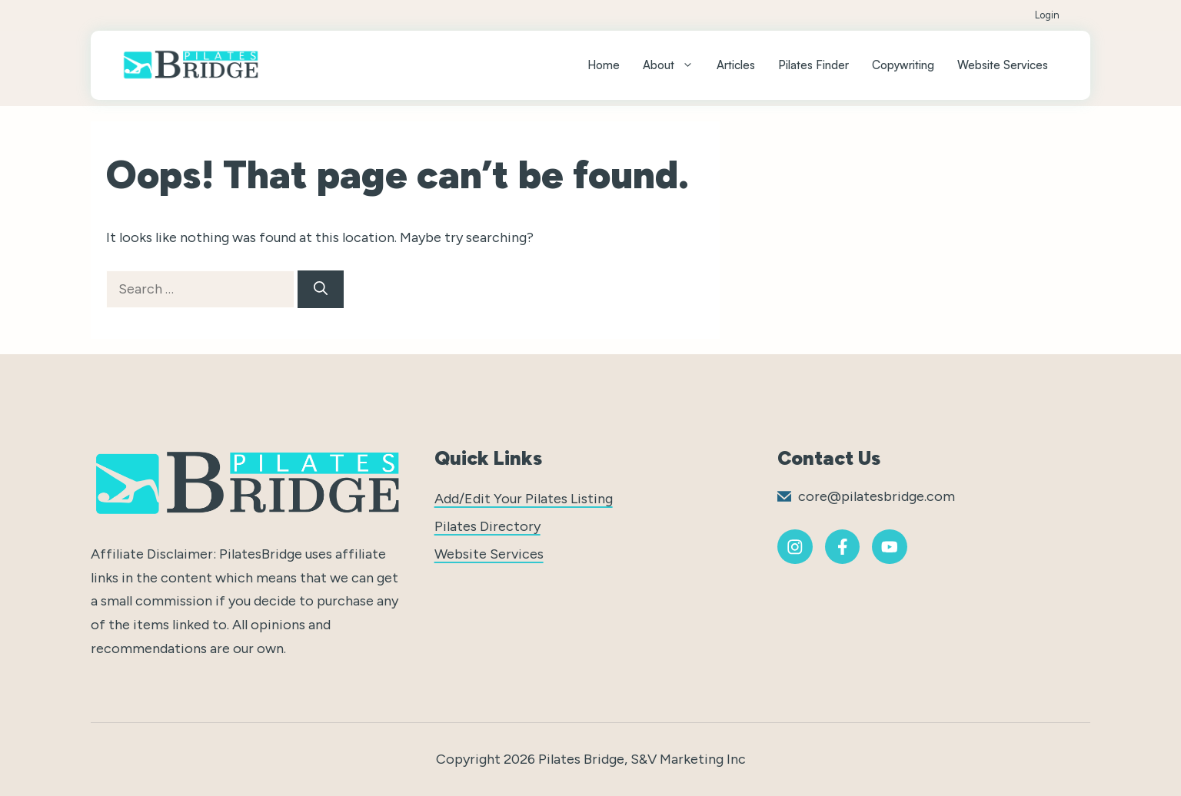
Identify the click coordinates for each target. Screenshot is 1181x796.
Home (603, 65)
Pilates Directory (487, 526)
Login (1047, 15)
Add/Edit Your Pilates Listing (523, 498)
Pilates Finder (813, 65)
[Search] (321, 289)
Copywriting (903, 65)
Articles (736, 65)
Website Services (1002, 65)
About (674, 65)
